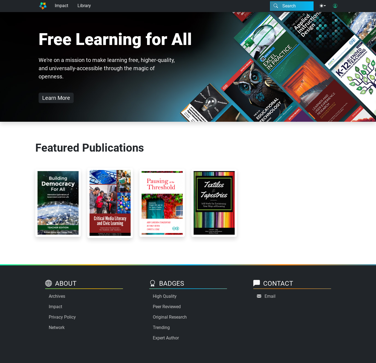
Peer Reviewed (167, 306)
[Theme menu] (322, 6)
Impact (61, 5)
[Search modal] (292, 6)
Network (57, 327)
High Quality (165, 296)
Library (84, 5)
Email (270, 296)
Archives (57, 296)
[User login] (335, 6)
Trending (161, 327)
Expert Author (166, 338)
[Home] (42, 6)
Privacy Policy (62, 317)
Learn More (56, 98)
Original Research (170, 317)
